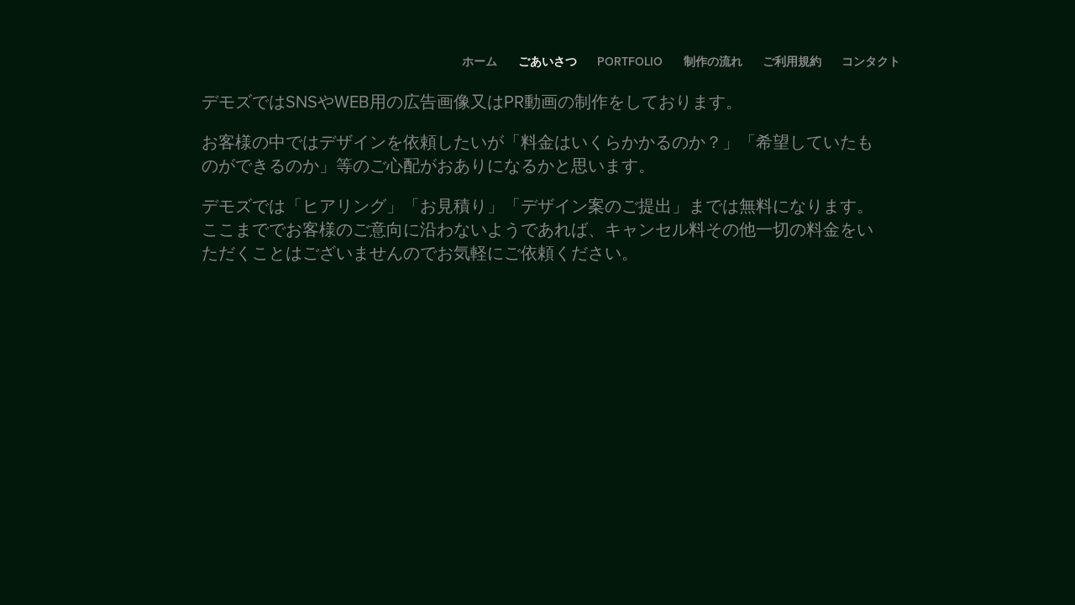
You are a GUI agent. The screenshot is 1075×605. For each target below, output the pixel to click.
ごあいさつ (547, 61)
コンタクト (871, 61)
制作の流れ (713, 61)
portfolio (630, 61)
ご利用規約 (792, 61)
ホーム (479, 61)
